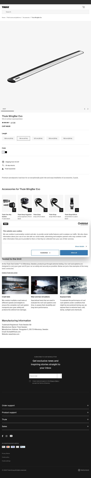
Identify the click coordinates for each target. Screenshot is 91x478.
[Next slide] (88, 109)
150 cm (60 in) (67, 138)
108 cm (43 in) (8, 138)
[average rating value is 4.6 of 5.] (7, 123)
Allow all (74, 252)
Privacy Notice (6, 453)
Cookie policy (5, 457)
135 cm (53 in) (53, 138)
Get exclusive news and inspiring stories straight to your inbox (45, 364)
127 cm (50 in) (38, 138)
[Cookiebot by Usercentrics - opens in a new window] (79, 223)
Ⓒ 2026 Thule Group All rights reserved (14, 470)
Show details (79, 246)
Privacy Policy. (54, 381)
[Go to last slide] (84, 109)
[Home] (16, 7)
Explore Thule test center (9, 273)
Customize (45, 252)
